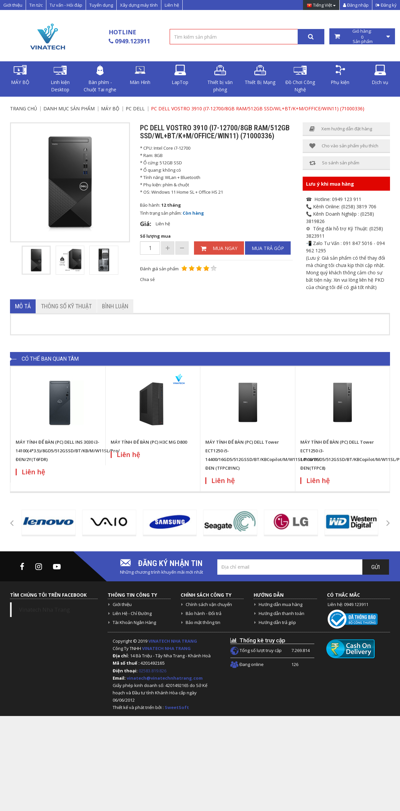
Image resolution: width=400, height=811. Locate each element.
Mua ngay (219, 248)
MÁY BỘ (20, 75)
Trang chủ (23, 108)
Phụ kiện (340, 75)
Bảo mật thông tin (203, 622)
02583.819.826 (153, 671)
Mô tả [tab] (23, 306)
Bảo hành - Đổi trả (203, 613)
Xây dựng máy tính (139, 5)
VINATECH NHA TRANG (172, 641)
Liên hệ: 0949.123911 (348, 604)
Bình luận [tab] (115, 306)
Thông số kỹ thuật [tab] (66, 306)
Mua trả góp (268, 248)
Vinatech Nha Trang (44, 609)
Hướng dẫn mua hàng (280, 604)
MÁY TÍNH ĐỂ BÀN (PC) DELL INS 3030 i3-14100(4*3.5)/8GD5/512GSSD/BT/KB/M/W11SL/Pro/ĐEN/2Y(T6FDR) (68, 450)
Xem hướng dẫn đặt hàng (340, 129)
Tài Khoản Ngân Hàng (134, 622)
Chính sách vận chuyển (209, 604)
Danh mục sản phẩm (69, 108)
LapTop (180, 75)
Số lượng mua (155, 236)
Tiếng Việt (321, 5)
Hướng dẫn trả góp (277, 622)
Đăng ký (386, 5)
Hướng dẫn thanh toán (281, 613)
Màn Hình (140, 75)
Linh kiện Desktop (60, 79)
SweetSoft (177, 707)
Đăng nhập (356, 5)
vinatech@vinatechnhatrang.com (165, 678)
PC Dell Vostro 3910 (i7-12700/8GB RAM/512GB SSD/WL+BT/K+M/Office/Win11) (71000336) (257, 108)
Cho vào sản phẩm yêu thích (343, 146)
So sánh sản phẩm (334, 163)
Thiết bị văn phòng (220, 79)
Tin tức (36, 5)
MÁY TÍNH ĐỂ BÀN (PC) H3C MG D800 (149, 442)
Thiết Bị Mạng (260, 75)
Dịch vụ (380, 75)
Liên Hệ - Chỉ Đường (132, 613)
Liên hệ (172, 5)
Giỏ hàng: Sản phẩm (362, 36)
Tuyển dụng (101, 5)
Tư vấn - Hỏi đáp (66, 5)
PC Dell (135, 108)
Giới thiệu (12, 5)
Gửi (375, 567)
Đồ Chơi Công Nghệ (300, 79)
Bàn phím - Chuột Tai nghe (100, 79)
